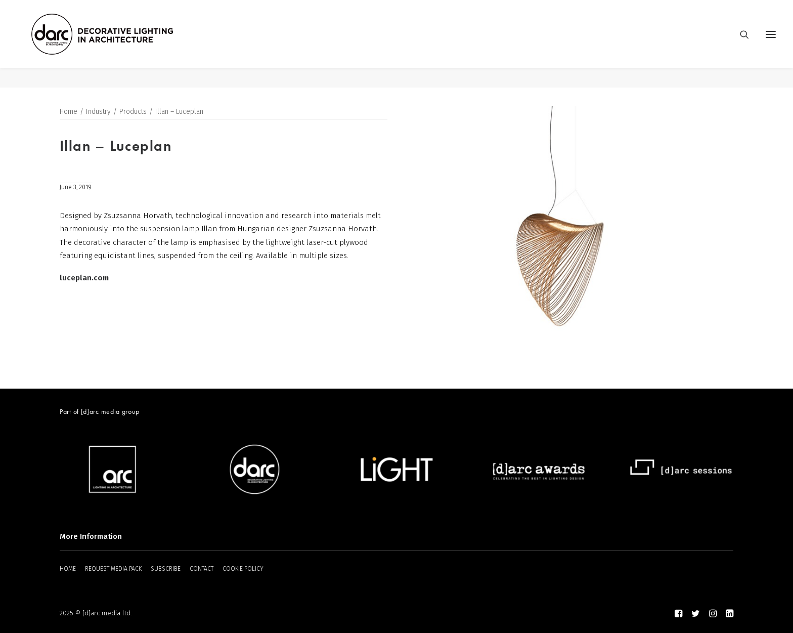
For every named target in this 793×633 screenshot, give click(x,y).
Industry (98, 112)
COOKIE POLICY (243, 568)
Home (68, 112)
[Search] (740, 44)
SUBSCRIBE (166, 568)
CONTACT (201, 568)
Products (133, 112)
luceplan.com (84, 277)
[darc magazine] (122, 44)
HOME (68, 568)
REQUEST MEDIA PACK (113, 568)
